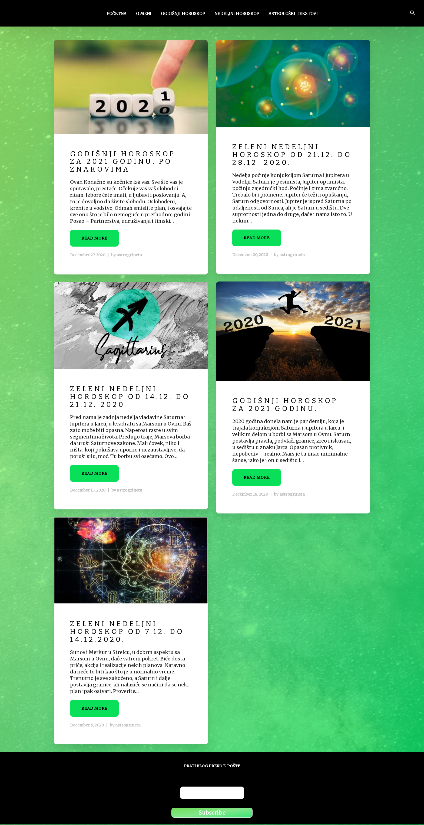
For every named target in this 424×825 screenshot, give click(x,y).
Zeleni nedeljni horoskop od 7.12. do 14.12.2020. (130, 632)
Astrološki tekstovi (293, 14)
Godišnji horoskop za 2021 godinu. (287, 405)
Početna (117, 14)
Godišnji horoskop (183, 14)
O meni (143, 14)
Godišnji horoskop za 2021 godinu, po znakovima (125, 162)
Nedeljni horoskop (236, 14)
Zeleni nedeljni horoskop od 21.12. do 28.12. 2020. (286, 155)
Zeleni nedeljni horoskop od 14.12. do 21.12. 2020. (124, 397)
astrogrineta (128, 255)
